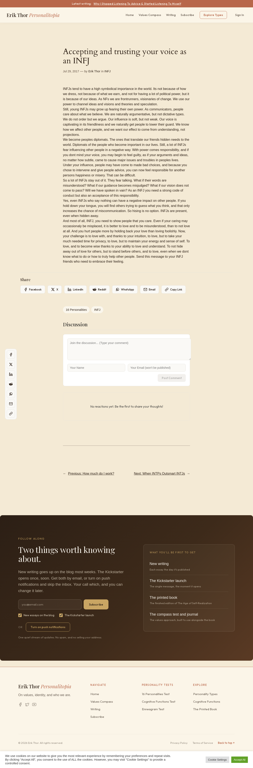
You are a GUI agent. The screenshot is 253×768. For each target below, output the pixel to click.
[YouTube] (34, 704)
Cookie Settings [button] (217, 759)
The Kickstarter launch (76, 615)
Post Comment (172, 378)
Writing (171, 15)
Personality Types (205, 694)
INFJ (107, 71)
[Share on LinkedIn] (75, 289)
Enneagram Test (153, 709)
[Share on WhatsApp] (125, 289)
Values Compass (150, 15)
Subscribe (187, 15)
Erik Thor (33, 15)
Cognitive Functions (206, 701)
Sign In (239, 15)
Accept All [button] (239, 759)
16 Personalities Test (156, 694)
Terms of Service (203, 742)
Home (130, 15)
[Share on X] (55, 289)
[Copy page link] (173, 289)
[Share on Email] (149, 289)
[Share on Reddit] (99, 289)
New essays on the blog (36, 615)
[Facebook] (20, 704)
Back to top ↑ (226, 742)
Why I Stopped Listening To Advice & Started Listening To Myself (137, 3)
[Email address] (50, 604)
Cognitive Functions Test (158, 701)
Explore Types (213, 15)
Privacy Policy (179, 742)
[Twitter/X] (27, 704)
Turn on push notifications (48, 627)
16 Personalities (76, 309)
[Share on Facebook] (32, 289)
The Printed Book (205, 709)
